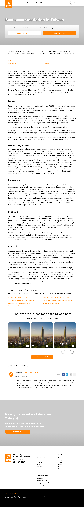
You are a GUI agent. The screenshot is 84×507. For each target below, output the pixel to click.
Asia (19, 42)
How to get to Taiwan (15, 306)
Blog (38, 468)
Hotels (10, 61)
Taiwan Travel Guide (42, 357)
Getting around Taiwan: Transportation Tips (58, 297)
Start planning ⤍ (17, 431)
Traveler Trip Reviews (42, 480)
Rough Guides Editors (30, 372)
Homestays (12, 63)
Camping (46, 63)
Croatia (60, 462)
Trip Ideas (30, 3)
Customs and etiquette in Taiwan (19, 303)
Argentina (61, 471)
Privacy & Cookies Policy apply (12, 493)
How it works (20, 3)
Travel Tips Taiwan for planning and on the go (58, 300)
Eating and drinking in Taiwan (18, 297)
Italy (59, 457)
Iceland (60, 464)
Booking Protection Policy (43, 483)
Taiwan (24, 42)
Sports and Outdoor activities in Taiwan (21, 300)
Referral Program (41, 485)
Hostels (45, 61)
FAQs (38, 464)
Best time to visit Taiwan (51, 303)
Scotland (60, 468)
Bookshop (39, 460)
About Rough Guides (42, 457)
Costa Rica (61, 466)
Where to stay (14, 365)
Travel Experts (42, 3)
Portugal (60, 460)
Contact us (39, 462)
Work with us (40, 466)
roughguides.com (10, 42)
